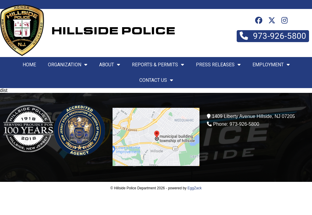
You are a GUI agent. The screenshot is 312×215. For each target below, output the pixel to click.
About (109, 64)
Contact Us (156, 80)
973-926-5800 (273, 36)
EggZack (195, 188)
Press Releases (218, 64)
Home (29, 64)
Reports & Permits (158, 64)
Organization (67, 64)
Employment (271, 64)
